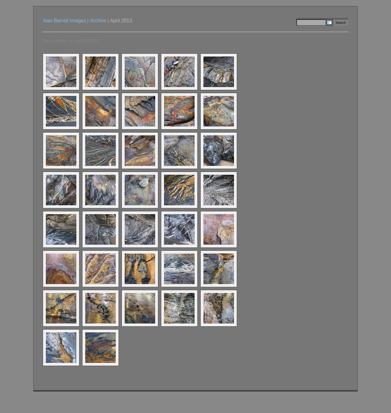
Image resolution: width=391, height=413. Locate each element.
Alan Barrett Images (64, 20)
